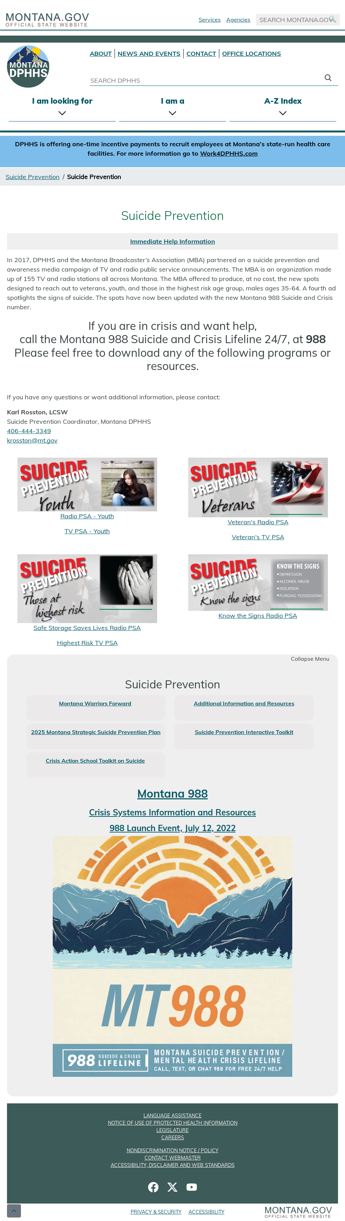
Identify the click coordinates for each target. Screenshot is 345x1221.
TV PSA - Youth (87, 531)
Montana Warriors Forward (95, 703)
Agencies (238, 19)
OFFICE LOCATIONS (251, 54)
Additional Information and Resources (244, 703)
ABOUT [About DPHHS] (101, 54)
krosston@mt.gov (32, 440)
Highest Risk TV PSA (87, 643)
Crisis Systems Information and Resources (172, 812)
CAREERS (172, 1137)
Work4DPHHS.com (229, 153)
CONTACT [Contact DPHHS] (201, 54)
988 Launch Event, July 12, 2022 (173, 828)
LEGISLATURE (172, 1130)
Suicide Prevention (33, 177)
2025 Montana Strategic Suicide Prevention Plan (96, 731)
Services (210, 19)
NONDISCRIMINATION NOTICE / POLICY (173, 1150)
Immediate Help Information (172, 241)
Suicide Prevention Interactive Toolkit (244, 731)
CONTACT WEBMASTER (173, 1158)
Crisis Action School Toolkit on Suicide (95, 760)
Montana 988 (172, 793)
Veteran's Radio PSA (258, 522)
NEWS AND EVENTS (149, 54)
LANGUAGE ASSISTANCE (172, 1115)
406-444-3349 (29, 431)
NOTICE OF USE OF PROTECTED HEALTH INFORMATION (172, 1123)
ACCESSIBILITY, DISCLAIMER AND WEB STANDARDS (173, 1165)
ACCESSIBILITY (207, 1212)
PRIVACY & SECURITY (156, 1212)
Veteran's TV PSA (258, 537)
